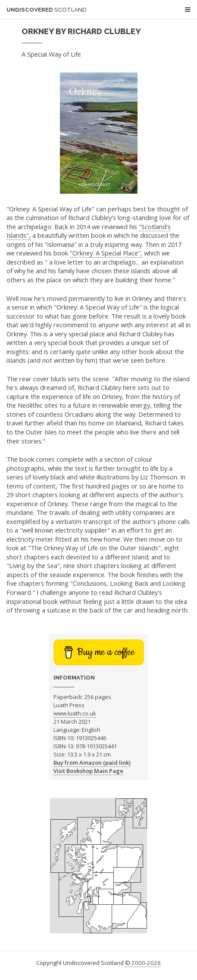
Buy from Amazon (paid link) (92, 762)
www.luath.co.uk (74, 713)
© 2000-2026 (143, 963)
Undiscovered (46, 9)
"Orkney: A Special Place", (106, 253)
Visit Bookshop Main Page (88, 771)
